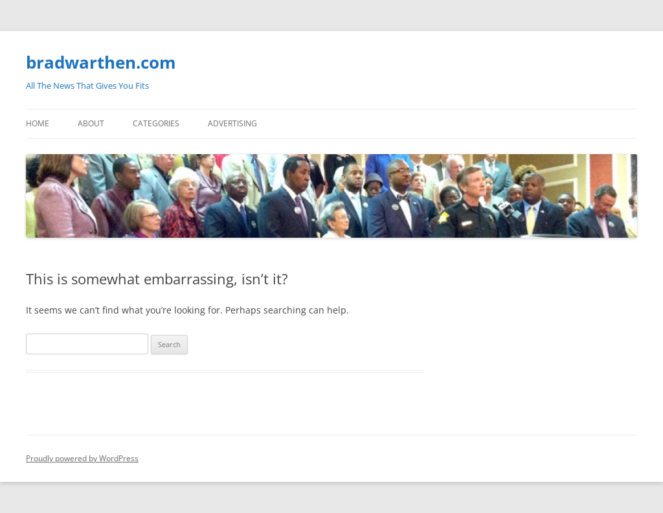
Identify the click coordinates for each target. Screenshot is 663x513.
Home (37, 123)
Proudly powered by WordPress (82, 458)
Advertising (232, 123)
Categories (156, 123)
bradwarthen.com (101, 62)
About (91, 123)
